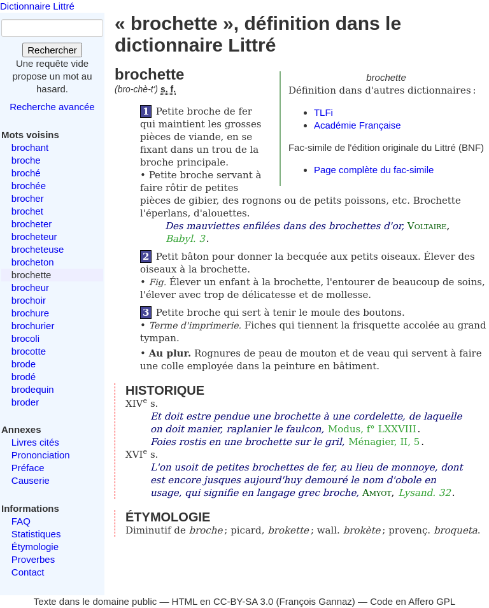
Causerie (30, 480)
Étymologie (35, 546)
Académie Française (357, 125)
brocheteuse (37, 249)
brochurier (33, 325)
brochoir (28, 300)
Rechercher (52, 50)
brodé (23, 376)
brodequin (32, 389)
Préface (28, 467)
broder (25, 402)
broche (26, 160)
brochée (28, 185)
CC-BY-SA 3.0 (243, 601)
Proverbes (33, 559)
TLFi (323, 112)
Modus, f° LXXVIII (372, 429)
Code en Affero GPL (412, 601)
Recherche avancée (52, 106)
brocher (27, 198)
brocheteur (34, 236)
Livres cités (35, 442)
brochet (27, 211)
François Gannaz (316, 601)
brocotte (28, 351)
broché (26, 172)
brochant (29, 147)
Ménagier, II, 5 (384, 442)
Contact (28, 572)
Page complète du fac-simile (374, 169)
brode (23, 363)
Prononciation (40, 454)
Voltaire (427, 226)
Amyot (377, 492)
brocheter (31, 223)
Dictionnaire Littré (37, 6)
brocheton (32, 262)
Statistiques (36, 533)
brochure (30, 313)
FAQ (21, 521)
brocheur (30, 287)
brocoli (25, 338)
